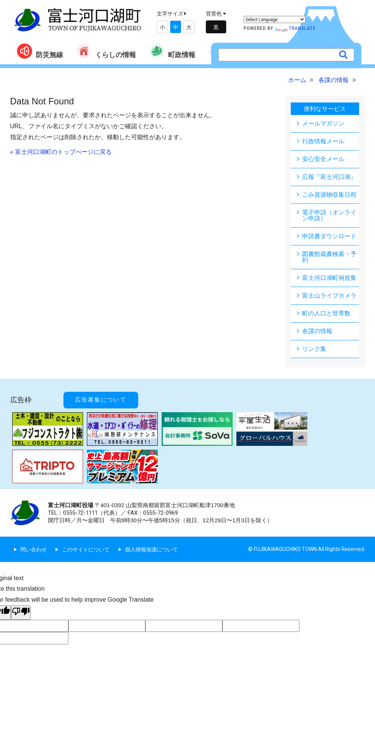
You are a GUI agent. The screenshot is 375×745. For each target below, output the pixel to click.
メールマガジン (323, 123)
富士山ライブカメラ (329, 295)
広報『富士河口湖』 (329, 177)
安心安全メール (323, 159)
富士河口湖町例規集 (329, 278)
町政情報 (172, 51)
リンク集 (314, 349)
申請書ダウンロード (329, 236)
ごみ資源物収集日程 (329, 194)
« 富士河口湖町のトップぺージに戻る (61, 152)
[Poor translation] (21, 612)
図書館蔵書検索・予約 (329, 257)
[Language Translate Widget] (275, 19)
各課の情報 (317, 331)
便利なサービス (325, 109)
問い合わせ (33, 549)
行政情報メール (323, 141)
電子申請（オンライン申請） (329, 215)
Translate (295, 28)
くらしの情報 (106, 51)
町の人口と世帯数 (326, 313)
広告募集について (101, 399)
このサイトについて (86, 549)
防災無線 (40, 51)
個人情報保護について (151, 549)
